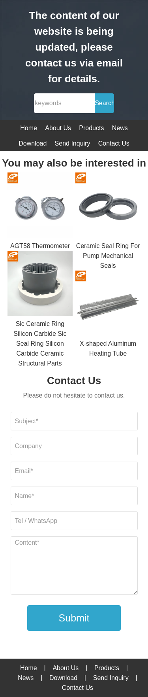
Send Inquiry (72, 143)
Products (91, 128)
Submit (74, 617)
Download (33, 143)
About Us (58, 128)
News (120, 128)
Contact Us (113, 143)
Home (28, 128)
